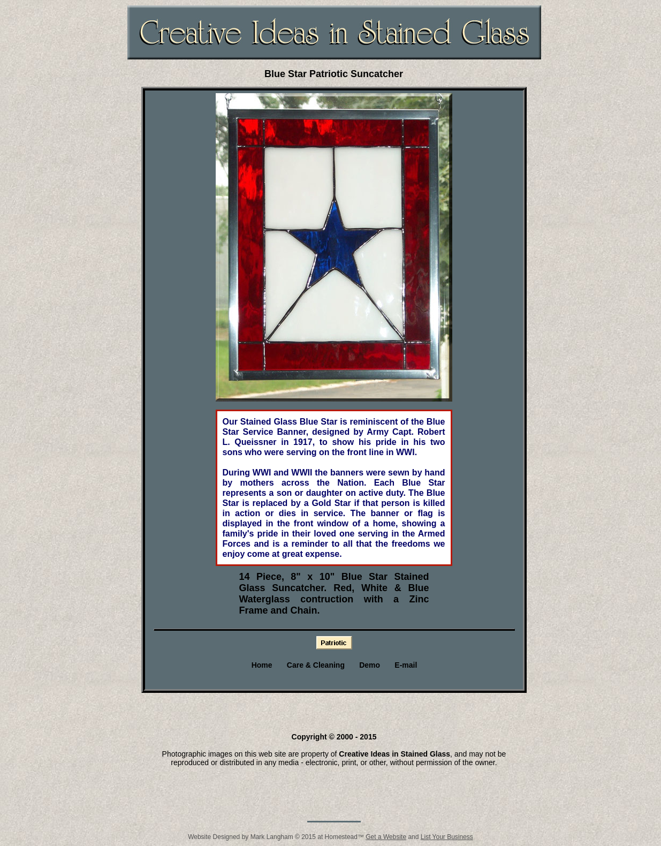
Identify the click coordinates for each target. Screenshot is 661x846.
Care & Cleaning (316, 665)
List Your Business (447, 837)
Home (262, 665)
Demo (369, 665)
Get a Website (386, 837)
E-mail (405, 665)
